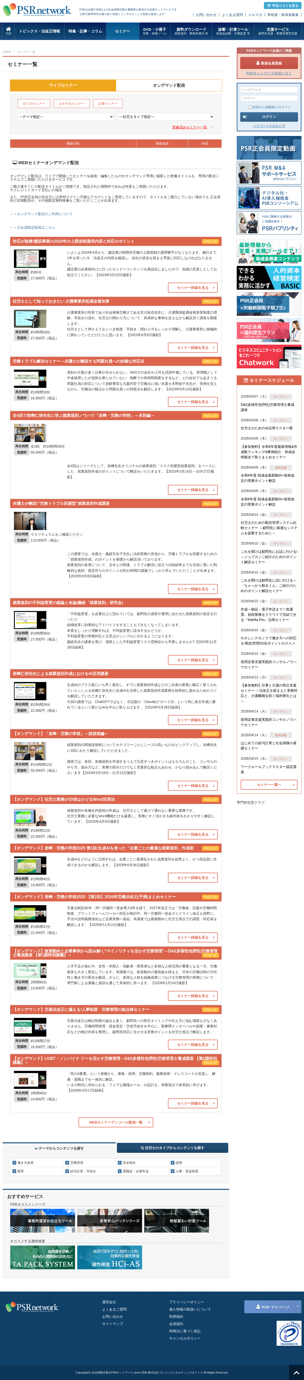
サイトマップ (112, 1324)
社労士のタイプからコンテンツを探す (172, 1148)
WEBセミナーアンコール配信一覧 (116, 1122)
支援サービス (278, 31)
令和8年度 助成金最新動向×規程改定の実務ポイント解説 (268, 478)
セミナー (122, 31)
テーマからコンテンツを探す (59, 1148)
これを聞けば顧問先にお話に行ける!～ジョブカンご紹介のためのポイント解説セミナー (269, 557)
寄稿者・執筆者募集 (283, 15)
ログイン (259, 117)
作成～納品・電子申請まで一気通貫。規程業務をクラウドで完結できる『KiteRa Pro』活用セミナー (269, 614)
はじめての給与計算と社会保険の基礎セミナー (269, 745)
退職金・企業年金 (136, 1171)
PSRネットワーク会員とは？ (269, 73)
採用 (179, 1163)
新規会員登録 (269, 63)
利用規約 (176, 1317)
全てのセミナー (34, 103)
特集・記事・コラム (85, 31)
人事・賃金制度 (187, 1171)
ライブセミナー (63, 85)
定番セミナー (108, 103)
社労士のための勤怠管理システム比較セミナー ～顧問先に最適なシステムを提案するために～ (269, 528)
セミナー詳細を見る (193, 288)
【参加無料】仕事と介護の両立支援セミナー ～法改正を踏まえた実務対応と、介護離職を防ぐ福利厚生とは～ (269, 693)
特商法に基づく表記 (185, 1331)
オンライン (281, 396)
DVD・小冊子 (155, 31)
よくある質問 (232, 15)
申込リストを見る (282, 5)
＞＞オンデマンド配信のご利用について (41, 214)
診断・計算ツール (233, 31)
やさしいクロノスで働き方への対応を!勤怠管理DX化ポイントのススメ (269, 640)
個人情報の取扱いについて (190, 1309)
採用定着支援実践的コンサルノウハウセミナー (269, 664)
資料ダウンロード (191, 31)
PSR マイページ (272, 1306)
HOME (6, 52)
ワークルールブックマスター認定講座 (269, 769)
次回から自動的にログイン (269, 107)
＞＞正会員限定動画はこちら (32, 227)
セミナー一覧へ (269, 785)
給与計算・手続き (83, 1171)
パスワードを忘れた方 (269, 126)
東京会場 (280, 467)
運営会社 (109, 1302)
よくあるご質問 (114, 1309)
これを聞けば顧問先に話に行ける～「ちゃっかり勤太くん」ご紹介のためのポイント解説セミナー (269, 585)
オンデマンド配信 (169, 85)
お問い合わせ (206, 15)
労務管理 (76, 1163)
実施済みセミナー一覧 (189, 127)
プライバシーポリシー (186, 1302)
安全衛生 (129, 1163)
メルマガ (255, 15)
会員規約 (176, 1324)
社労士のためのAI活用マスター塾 (267, 428)
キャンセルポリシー (185, 1338)
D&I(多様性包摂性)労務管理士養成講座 (267, 407)
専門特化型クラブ (251, 802)
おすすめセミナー (72, 103)
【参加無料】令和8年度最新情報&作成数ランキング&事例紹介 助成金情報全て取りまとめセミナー (269, 452)
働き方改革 (25, 1163)
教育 (20, 1171)
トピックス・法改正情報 (39, 31)
